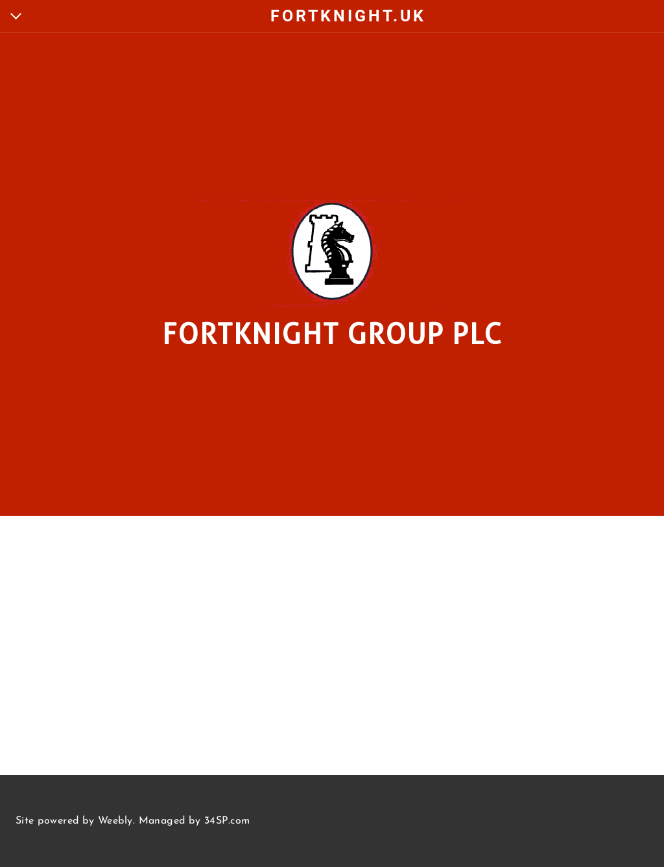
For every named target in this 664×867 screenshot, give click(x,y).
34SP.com (227, 821)
